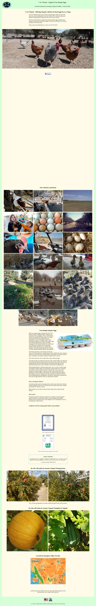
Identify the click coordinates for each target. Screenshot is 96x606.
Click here (56, 375)
